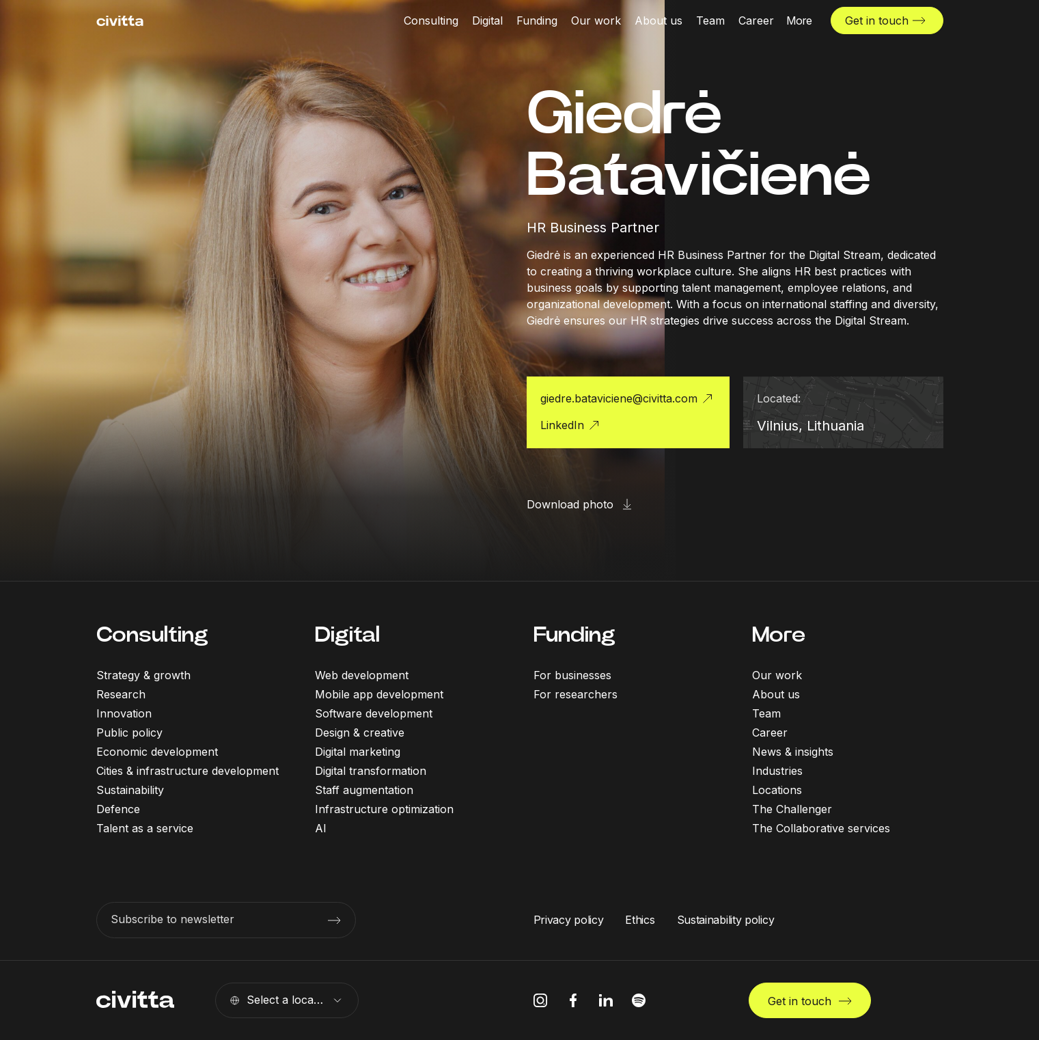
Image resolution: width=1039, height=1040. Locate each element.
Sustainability (130, 790)
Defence (118, 809)
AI (321, 828)
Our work (777, 675)
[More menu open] (799, 20)
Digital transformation (370, 771)
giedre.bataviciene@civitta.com (618, 398)
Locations (777, 790)
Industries (777, 771)
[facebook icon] (573, 1000)
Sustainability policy (726, 920)
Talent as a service (144, 828)
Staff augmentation (364, 790)
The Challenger (792, 809)
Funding (574, 634)
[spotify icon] (638, 1000)
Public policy (129, 732)
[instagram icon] (540, 1000)
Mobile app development (379, 694)
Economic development (157, 751)
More (778, 634)
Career (770, 732)
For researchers (576, 694)
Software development (373, 713)
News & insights (792, 751)
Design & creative (359, 732)
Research (121, 694)
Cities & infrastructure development (187, 771)
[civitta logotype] (119, 21)
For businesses (572, 675)
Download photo (570, 504)
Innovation (124, 713)
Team (766, 713)
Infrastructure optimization (384, 809)
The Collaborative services (821, 828)
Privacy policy (569, 920)
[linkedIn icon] (606, 1000)
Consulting (152, 634)
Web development (361, 675)
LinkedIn (562, 425)
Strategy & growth (143, 675)
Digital (347, 634)
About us (776, 694)
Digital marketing (357, 751)
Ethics (639, 920)
